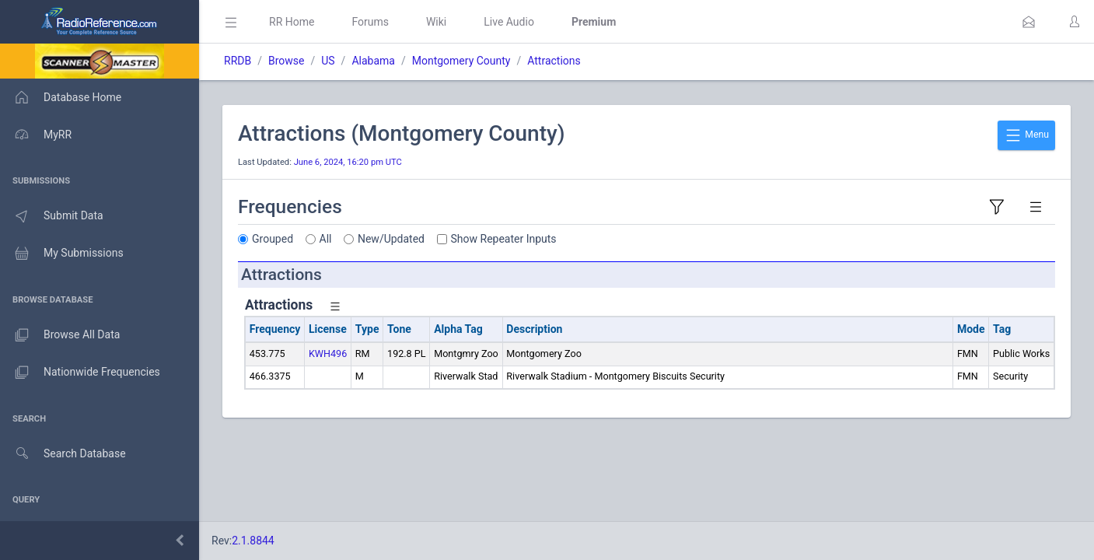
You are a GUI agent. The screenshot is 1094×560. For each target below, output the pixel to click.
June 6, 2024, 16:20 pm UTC (348, 162)
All (326, 239)
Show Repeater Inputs (504, 239)
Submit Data (51, 216)
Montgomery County (461, 60)
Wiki (436, 22)
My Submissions (62, 254)
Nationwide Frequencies (80, 373)
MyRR (36, 135)
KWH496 (328, 353)
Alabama (373, 60)
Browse (286, 60)
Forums (370, 22)
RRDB (237, 60)
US (327, 60)
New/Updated (391, 239)
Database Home (60, 97)
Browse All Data (60, 335)
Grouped (272, 239)
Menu (1026, 135)
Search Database (63, 453)
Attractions (554, 60)
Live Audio (509, 22)
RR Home (291, 22)
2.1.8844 (253, 540)
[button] (1028, 22)
